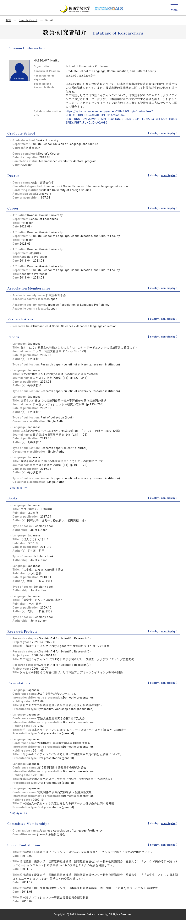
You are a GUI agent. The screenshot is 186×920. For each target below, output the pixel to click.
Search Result (28, 20)
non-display (168, 133)
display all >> (19, 487)
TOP (8, 20)
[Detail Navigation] (174, 8)
